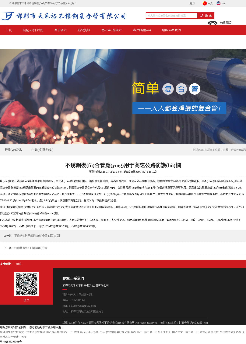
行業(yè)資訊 (13, 149)
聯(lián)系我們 (171, 30)
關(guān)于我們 (33, 30)
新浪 (19, 263)
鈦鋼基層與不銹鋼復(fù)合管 (30, 248)
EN (220, 2)
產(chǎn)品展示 (111, 30)
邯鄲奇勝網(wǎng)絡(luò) (193, 322)
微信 (192, 3)
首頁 (225, 149)
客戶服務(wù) (142, 30)
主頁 (9, 30)
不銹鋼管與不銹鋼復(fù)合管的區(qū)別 (37, 235)
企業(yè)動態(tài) (42, 149)
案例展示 (60, 30)
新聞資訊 (84, 30)
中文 (208, 2)
